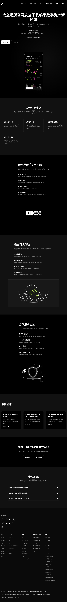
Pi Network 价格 (49, 561)
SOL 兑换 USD (36, 545)
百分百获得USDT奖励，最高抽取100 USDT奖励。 (34, 34)
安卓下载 (15, 42)
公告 (23, 556)
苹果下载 (5, 42)
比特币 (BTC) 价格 (49, 556)
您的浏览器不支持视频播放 (33, 71)
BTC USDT (47, 543)
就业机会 (3, 540)
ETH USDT (47, 545)
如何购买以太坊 (48, 575)
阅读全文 (6, 426)
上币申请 (24, 545)
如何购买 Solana (49, 577)
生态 (22, 3)
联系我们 (3, 543)
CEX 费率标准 (25, 543)
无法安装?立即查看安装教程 (33, 37)
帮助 (40, 3)
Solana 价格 (48, 564)
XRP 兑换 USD (36, 548)
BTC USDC (47, 537)
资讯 (35, 3)
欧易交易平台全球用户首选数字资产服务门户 (11, 597)
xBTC (10, 553)
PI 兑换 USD (35, 551)
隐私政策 (3, 548)
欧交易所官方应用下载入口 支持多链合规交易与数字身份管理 (37, 594)
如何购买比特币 (48, 572)
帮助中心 (24, 551)
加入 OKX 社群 (25, 559)
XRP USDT (47, 553)
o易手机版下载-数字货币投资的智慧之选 (38, 591)
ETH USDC (47, 540)
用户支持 (24, 548)
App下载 (3, 559)
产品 (26, 3)
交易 (10, 543)
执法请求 (3, 556)
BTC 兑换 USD (36, 537)
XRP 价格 (47, 567)
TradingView (12, 551)
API (22, 537)
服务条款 (3, 545)
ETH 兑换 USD (36, 540)
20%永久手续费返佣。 (34, 32)
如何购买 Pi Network (50, 580)
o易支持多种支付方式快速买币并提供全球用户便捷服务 (17, 591)
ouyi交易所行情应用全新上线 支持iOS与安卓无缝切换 (13, 594)
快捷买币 (11, 537)
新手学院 (11, 548)
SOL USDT (47, 551)
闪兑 (10, 540)
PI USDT (47, 548)
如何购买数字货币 (49, 569)
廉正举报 (3, 553)
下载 (63, 3)
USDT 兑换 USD (36, 543)
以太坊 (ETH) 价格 (49, 559)
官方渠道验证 (25, 553)
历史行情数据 (25, 540)
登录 (57, 3)
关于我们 (3, 537)
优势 (31, 3)
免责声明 (3, 551)
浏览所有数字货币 (13, 545)
